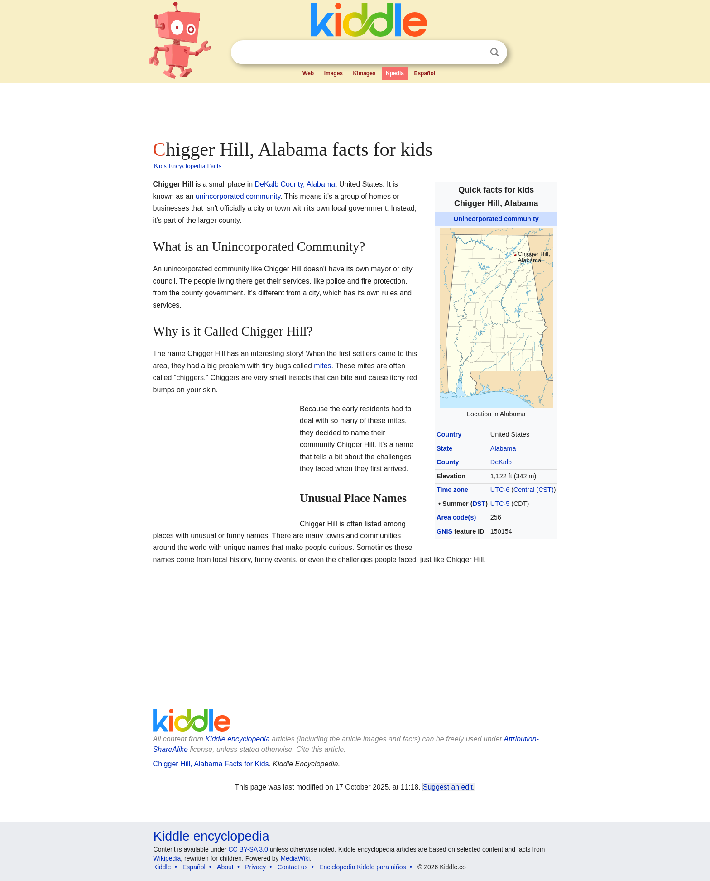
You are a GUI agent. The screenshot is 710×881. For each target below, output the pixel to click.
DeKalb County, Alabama (295, 184)
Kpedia (395, 73)
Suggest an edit (448, 787)
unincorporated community (238, 196)
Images (333, 73)
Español (424, 73)
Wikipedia (167, 858)
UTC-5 (499, 503)
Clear (476, 52)
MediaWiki (295, 858)
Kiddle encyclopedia (237, 739)
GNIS (444, 531)
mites (322, 366)
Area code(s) (456, 517)
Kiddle (162, 867)
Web (308, 73)
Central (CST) (533, 489)
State (444, 448)
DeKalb (501, 462)
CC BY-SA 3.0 (248, 849)
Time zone (452, 489)
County (448, 462)
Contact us (293, 867)
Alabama (503, 448)
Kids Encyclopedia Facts (187, 165)
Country (449, 434)
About (225, 867)
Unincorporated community (496, 218)
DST (478, 503)
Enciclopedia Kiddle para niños (362, 867)
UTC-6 (499, 489)
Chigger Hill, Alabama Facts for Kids (211, 764)
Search (494, 52)
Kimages (364, 73)
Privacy (255, 867)
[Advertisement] (354, 109)
